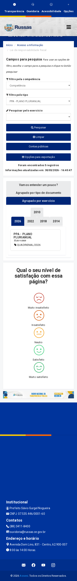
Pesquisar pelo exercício (24, 110)
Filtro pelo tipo (17, 94)
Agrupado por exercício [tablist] (38, 200)
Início (9, 45)
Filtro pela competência (23, 79)
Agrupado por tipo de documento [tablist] (38, 192)
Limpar (38, 136)
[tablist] (17, 221)
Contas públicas (38, 146)
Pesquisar (38, 127)
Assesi (24, 575)
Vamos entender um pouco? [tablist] (38, 185)
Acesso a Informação (30, 45)
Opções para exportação (38, 157)
